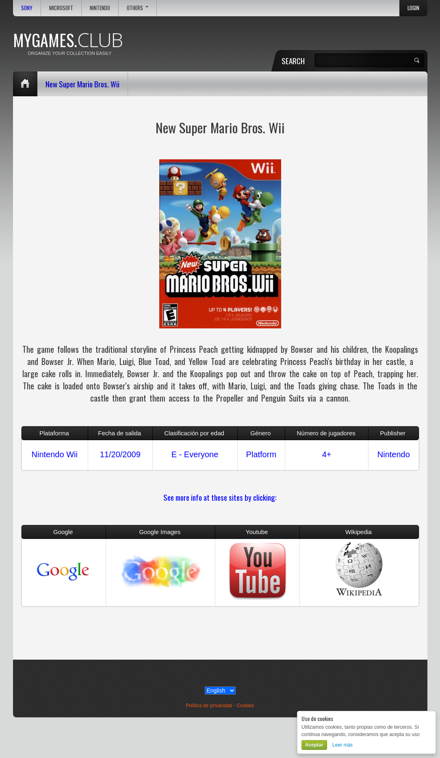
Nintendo (100, 8)
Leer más (342, 745)
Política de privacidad (209, 705)
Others (137, 8)
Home (25, 84)
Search (293, 60)
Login (413, 8)
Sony (27, 8)
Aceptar (314, 745)
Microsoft (61, 8)
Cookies (245, 705)
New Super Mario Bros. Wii (82, 83)
